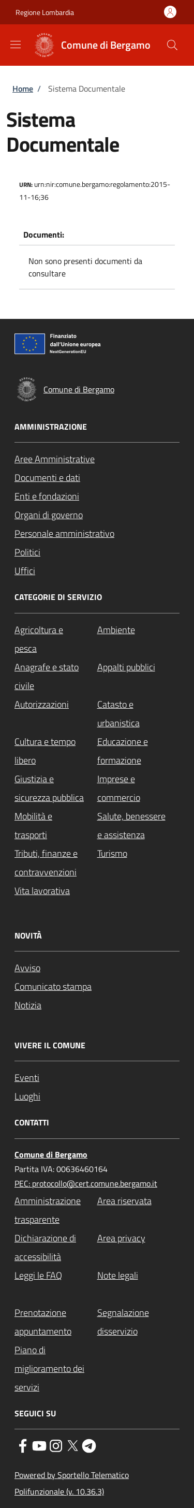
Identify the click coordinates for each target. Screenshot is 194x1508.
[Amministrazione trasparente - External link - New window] (55, 1210)
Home (22, 88)
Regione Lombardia (45, 12)
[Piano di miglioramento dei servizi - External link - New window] (55, 1369)
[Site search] (172, 45)
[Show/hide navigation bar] (15, 44)
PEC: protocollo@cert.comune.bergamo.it (85, 1183)
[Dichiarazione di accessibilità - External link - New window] (55, 1247)
